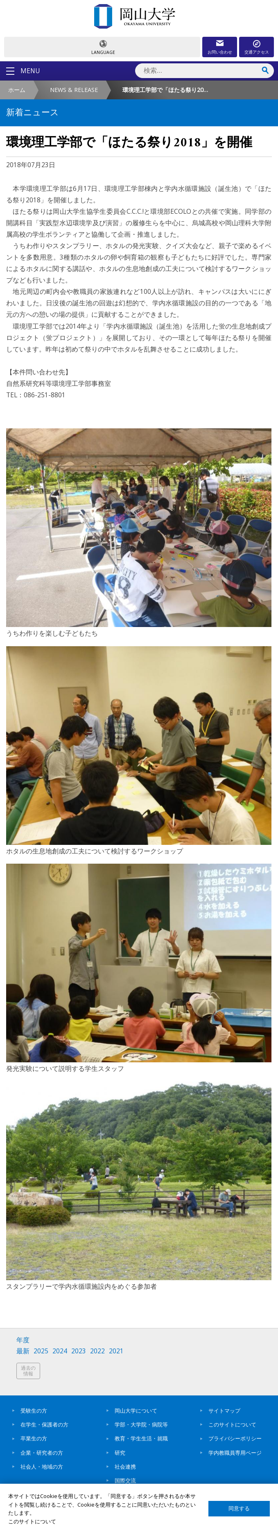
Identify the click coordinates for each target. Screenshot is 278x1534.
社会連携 (125, 1466)
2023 (78, 1351)
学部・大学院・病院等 (141, 1424)
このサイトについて (232, 1424)
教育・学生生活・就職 (141, 1438)
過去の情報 (28, 1370)
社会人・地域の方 (41, 1466)
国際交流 (125, 1480)
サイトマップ (224, 1410)
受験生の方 (33, 1410)
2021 (116, 1351)
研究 (120, 1452)
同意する (239, 1508)
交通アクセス (256, 52)
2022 (97, 1351)
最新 (22, 1351)
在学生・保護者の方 (44, 1424)
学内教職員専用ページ (235, 1452)
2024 (59, 1351)
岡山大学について (136, 1410)
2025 (41, 1351)
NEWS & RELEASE (74, 90)
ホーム (16, 90)
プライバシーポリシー (235, 1438)
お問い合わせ (220, 52)
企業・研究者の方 (41, 1452)
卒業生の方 (33, 1438)
